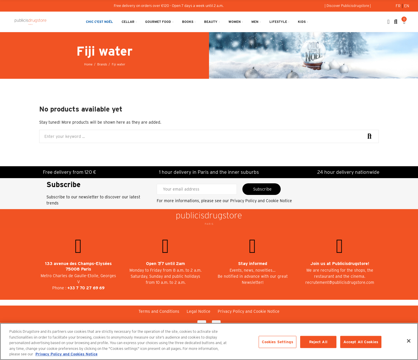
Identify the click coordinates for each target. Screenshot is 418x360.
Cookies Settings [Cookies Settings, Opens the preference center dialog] (277, 342)
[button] (347, 5)
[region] (209, 341)
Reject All (318, 342)
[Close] (408, 341)
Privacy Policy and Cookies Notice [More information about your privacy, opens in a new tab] (66, 354)
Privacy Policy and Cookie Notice (261, 200)
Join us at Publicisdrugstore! (339, 263)
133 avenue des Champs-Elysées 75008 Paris (78, 266)
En (406, 5)
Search (369, 136)
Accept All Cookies (360, 342)
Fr (399, 5)
